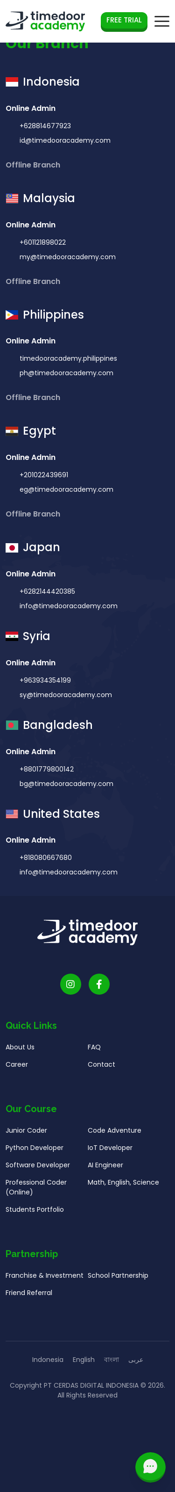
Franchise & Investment (45, 1281)
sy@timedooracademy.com (65, 700)
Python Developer (34, 1153)
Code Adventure (114, 1136)
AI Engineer (105, 1171)
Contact (101, 1070)
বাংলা (111, 1359)
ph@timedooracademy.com (65, 379)
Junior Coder (26, 1136)
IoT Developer (110, 1153)
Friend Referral (29, 1298)
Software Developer (38, 1171)
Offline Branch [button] (34, 165)
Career (17, 1070)
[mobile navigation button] (161, 21)
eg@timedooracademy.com (65, 495)
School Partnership (118, 1281)
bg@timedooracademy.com (65, 789)
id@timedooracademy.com (64, 140)
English (84, 1359)
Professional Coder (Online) (36, 1193)
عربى (135, 1359)
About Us (20, 1053)
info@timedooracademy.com (68, 612)
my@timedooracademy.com (67, 257)
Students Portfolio (35, 1215)
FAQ (94, 1053)
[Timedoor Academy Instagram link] (70, 990)
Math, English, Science (123, 1188)
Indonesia (47, 1359)
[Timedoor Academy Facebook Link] (99, 990)
